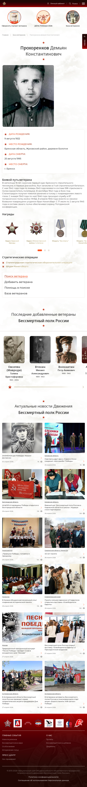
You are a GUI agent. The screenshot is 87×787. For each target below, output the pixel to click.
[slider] (10, 387)
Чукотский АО (7, 550)
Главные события (11, 735)
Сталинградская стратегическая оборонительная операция (39, 262)
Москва (5, 645)
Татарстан (6, 597)
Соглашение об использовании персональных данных (43, 780)
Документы (50, 746)
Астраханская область (10, 694)
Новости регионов (9, 739)
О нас (49, 735)
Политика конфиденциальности (43, 777)
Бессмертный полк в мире (12, 743)
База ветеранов (19, 35)
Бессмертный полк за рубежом (58, 743)
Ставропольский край (53, 597)
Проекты (49, 739)
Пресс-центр (8, 755)
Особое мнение (8, 746)
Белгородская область (10, 502)
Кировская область (51, 456)
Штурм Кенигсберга (17, 266)
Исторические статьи (10, 750)
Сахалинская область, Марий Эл (56, 550)
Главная (5, 35)
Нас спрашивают (9, 759)
